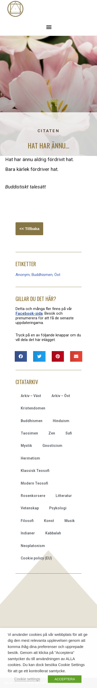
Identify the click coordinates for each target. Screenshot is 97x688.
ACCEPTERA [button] (64, 679)
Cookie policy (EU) (36, 558)
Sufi (68, 433)
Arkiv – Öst (60, 396)
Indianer (28, 533)
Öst (57, 274)
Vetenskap (30, 508)
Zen (51, 433)
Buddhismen (42, 274)
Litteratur (64, 496)
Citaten (48, 131)
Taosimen (29, 433)
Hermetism (30, 458)
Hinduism (61, 421)
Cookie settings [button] (27, 679)
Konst (49, 521)
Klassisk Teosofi (35, 471)
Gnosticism (52, 446)
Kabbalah (53, 533)
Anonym (23, 274)
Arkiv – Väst (31, 396)
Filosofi (27, 521)
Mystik (26, 446)
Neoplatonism (33, 546)
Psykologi (57, 508)
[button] (48, 27)
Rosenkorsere (33, 496)
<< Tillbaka (29, 228)
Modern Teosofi (34, 483)
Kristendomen (33, 408)
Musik (69, 521)
